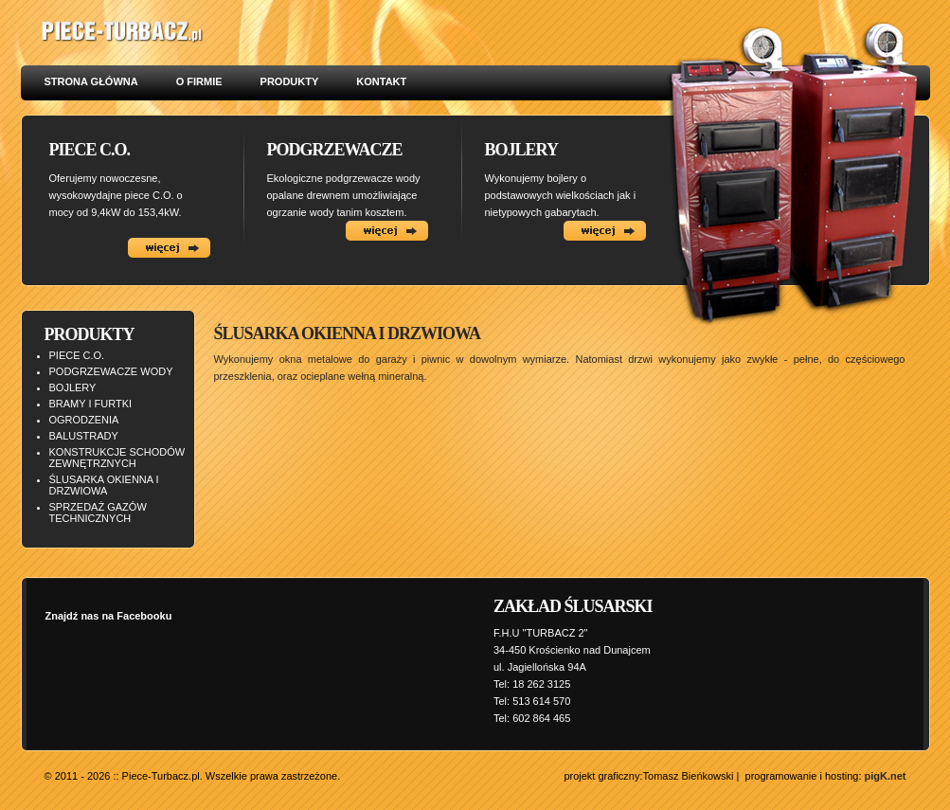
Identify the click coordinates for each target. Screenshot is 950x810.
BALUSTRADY (83, 435)
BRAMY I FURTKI (91, 403)
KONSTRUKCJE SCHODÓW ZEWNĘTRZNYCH (117, 457)
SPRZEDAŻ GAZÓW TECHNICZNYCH (98, 512)
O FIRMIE (199, 81)
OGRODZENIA (84, 419)
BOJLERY (73, 387)
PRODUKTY (289, 81)
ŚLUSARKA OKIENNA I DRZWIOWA (104, 485)
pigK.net (885, 776)
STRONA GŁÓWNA (91, 81)
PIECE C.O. (77, 355)
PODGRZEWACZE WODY (111, 371)
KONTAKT (381, 81)
